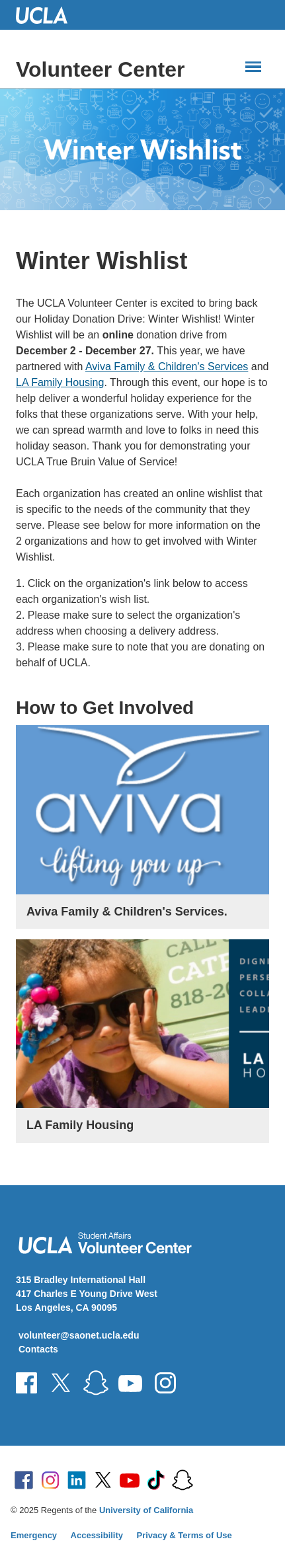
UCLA (47, 15)
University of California (146, 1510)
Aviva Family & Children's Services (166, 366)
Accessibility (97, 1535)
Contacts (38, 1349)
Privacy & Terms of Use (184, 1535)
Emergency (34, 1535)
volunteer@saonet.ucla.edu (79, 1335)
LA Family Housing (60, 382)
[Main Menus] (253, 67)
